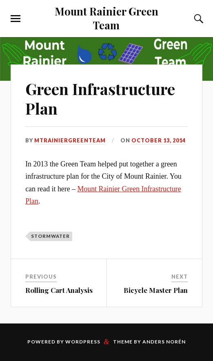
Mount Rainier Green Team (106, 18)
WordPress (82, 342)
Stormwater (50, 236)
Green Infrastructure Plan (100, 98)
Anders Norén (164, 342)
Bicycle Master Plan (156, 290)
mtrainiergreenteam (70, 140)
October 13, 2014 (158, 140)
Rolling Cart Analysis (59, 290)
